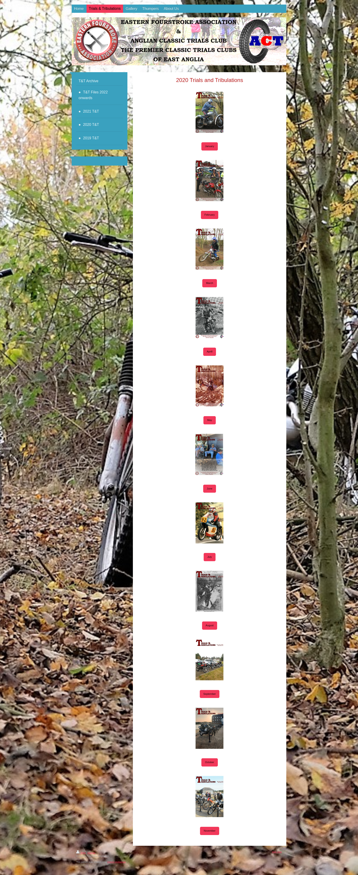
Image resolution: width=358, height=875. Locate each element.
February (210, 214)
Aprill (210, 351)
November (210, 830)
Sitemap (91, 852)
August (210, 625)
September (209, 694)
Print (81, 852)
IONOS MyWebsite (116, 862)
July (209, 556)
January (209, 146)
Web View (277, 852)
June (209, 488)
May (209, 420)
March (209, 283)
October (209, 762)
